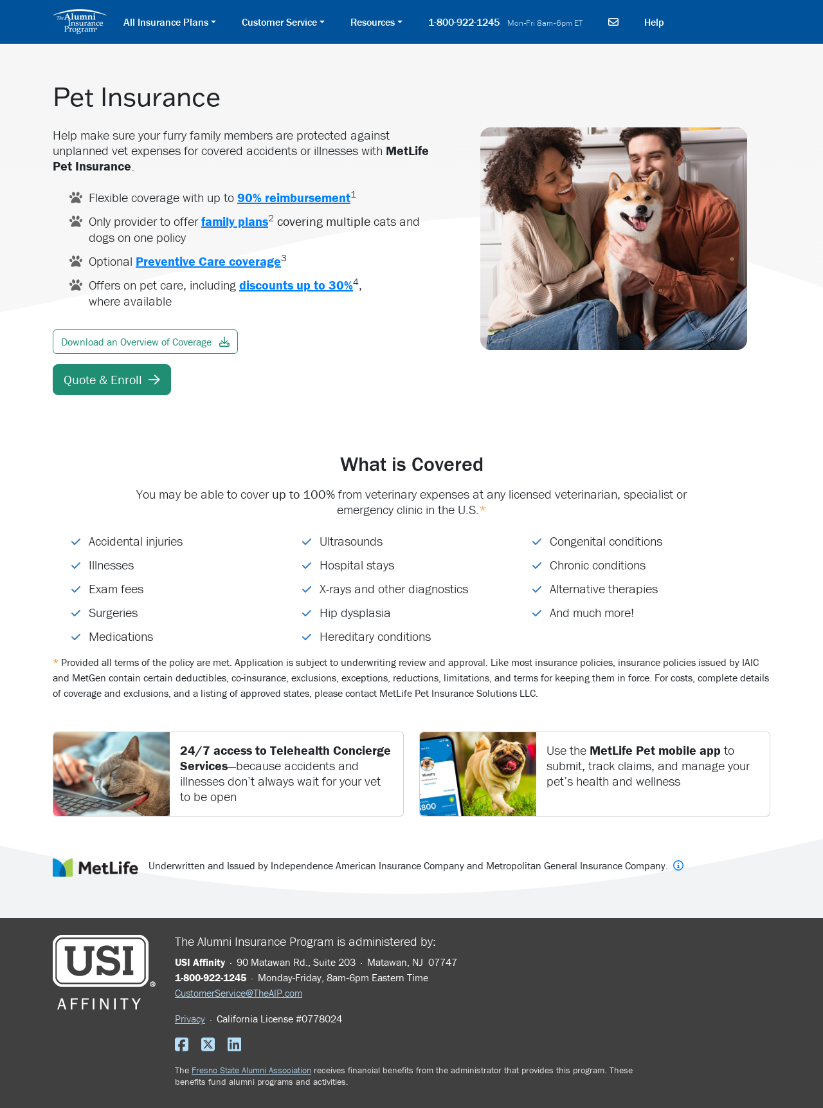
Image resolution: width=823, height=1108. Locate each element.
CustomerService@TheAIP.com (238, 992)
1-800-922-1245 (505, 21)
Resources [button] (372, 21)
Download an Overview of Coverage (145, 341)
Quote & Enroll (112, 379)
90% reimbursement (293, 197)
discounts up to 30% (296, 285)
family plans (234, 221)
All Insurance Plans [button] (165, 21)
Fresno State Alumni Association (251, 1070)
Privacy (190, 1018)
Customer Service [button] (279, 21)
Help (654, 21)
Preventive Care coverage (208, 261)
